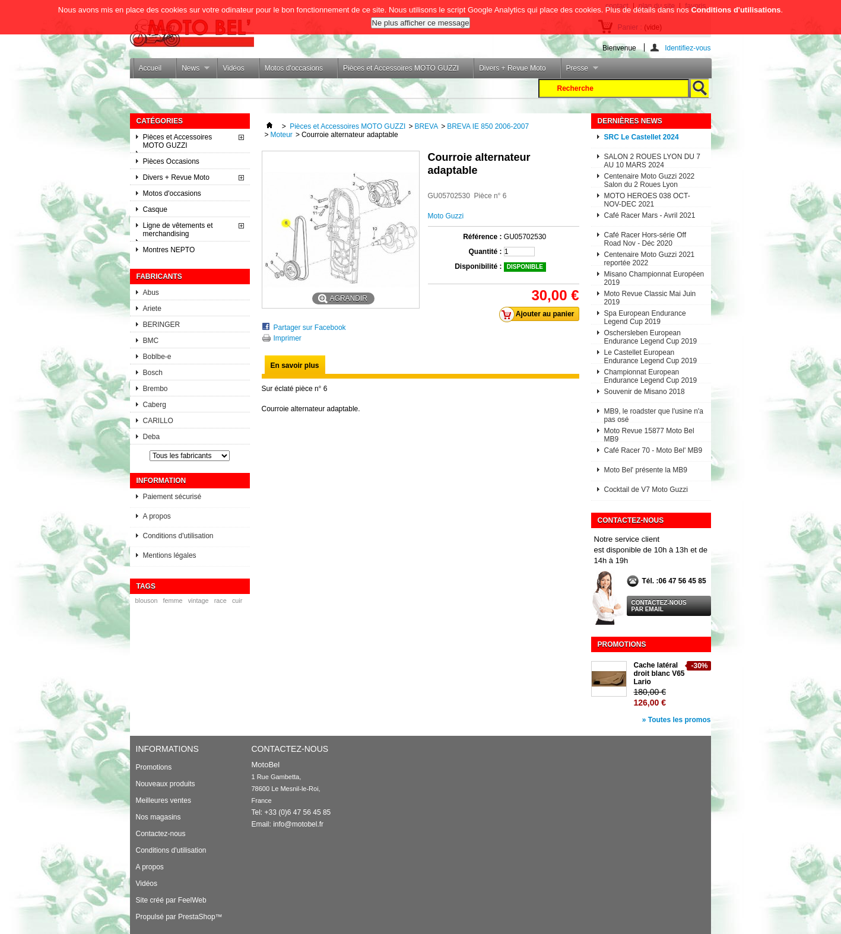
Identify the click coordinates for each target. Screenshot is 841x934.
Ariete (152, 308)
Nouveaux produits (165, 784)
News (193, 71)
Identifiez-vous (687, 48)
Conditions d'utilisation (178, 536)
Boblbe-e (157, 356)
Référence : (482, 237)
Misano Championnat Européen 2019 (654, 277)
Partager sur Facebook (310, 327)
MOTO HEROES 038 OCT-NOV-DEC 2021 (647, 199)
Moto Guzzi (446, 216)
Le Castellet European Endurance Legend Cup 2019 (650, 355)
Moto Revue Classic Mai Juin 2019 (650, 297)
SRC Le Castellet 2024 (641, 137)
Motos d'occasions (294, 68)
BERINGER (161, 324)
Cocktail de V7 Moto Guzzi (646, 489)
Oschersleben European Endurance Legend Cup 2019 (650, 336)
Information (161, 480)
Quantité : (485, 251)
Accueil (150, 68)
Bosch (153, 372)
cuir (237, 600)
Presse (579, 71)
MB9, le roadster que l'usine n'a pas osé (653, 414)
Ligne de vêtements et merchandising (178, 229)
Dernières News (630, 121)
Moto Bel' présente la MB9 (645, 470)
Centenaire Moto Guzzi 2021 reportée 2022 (649, 257)
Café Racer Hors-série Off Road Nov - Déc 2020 (645, 238)
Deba (151, 437)
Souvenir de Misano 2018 (644, 391)
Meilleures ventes (163, 800)
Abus (151, 292)
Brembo (155, 389)
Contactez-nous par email (659, 605)
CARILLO (158, 421)
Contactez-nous (161, 834)
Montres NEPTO (169, 250)
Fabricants (159, 276)
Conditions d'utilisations (735, 6)
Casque (155, 209)
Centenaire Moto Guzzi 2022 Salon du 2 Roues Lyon (649, 179)
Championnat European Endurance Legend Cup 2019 (650, 375)
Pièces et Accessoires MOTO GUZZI (401, 68)
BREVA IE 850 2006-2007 (488, 126)
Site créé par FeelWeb (171, 900)
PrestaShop (196, 917)
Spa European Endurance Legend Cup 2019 (645, 316)
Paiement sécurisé (172, 497)
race (220, 600)
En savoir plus (295, 365)
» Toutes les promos (676, 720)
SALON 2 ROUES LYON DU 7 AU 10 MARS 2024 (652, 160)
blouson (146, 600)
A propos (157, 516)
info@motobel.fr (298, 824)
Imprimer (288, 338)
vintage (198, 600)
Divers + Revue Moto (512, 68)
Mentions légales (169, 555)
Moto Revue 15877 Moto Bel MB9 (649, 434)
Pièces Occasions (171, 161)
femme (173, 600)
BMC (151, 340)
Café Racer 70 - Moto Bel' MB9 (653, 450)
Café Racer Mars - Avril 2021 (650, 215)
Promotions (622, 644)
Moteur (282, 135)
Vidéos (233, 68)
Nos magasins (158, 817)
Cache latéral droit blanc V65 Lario (659, 673)
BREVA (426, 126)
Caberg (154, 405)
